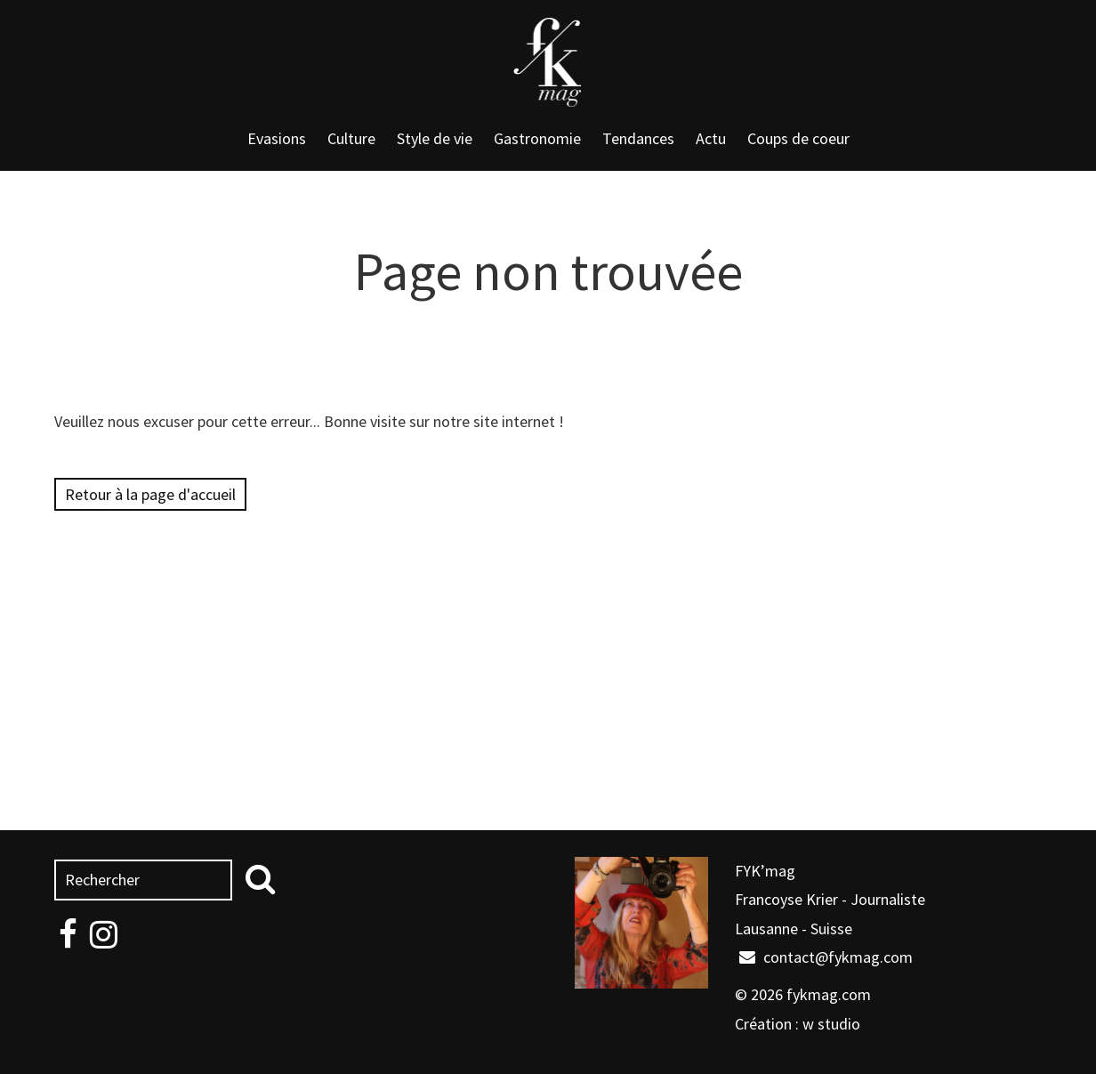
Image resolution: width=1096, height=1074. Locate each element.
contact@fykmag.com (826, 957)
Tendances (638, 138)
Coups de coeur (798, 138)
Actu (711, 138)
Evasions (276, 138)
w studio (831, 1023)
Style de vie (434, 138)
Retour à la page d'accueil (150, 494)
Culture (351, 138)
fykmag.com (828, 994)
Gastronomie (537, 138)
